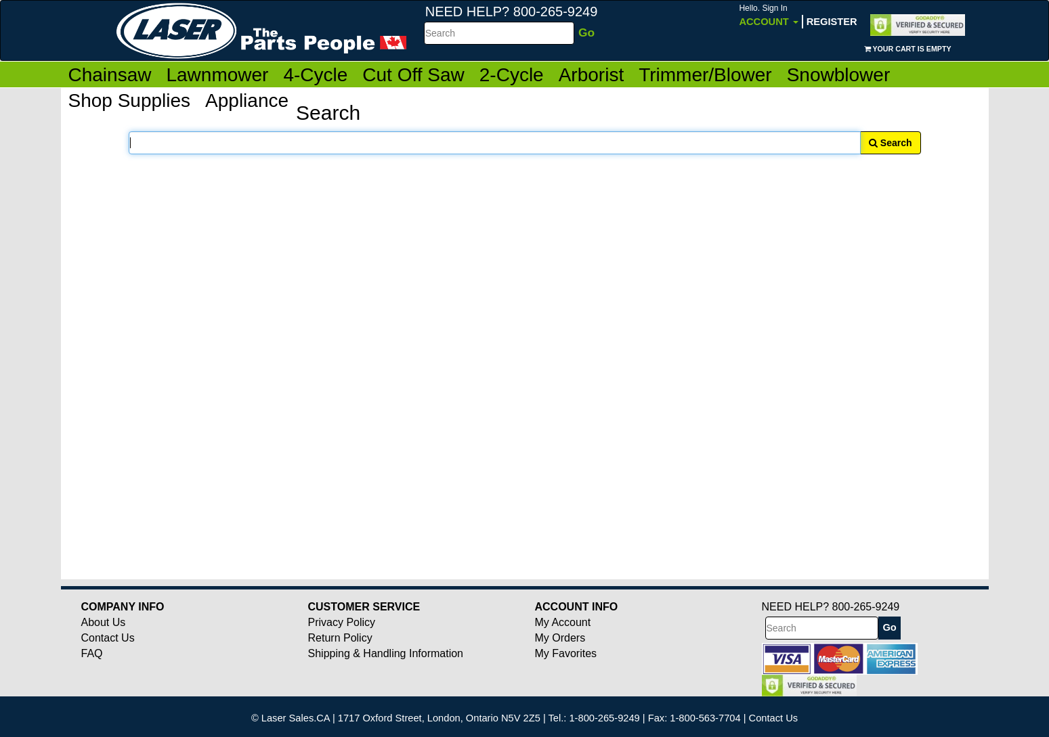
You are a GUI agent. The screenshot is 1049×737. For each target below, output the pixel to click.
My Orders (560, 638)
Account (768, 15)
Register (832, 21)
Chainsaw (110, 74)
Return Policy (340, 638)
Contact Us (108, 638)
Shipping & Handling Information (385, 653)
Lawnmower (217, 74)
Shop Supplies (129, 100)
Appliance (246, 100)
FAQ (92, 653)
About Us (103, 622)
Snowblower (839, 74)
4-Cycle (315, 74)
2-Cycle (511, 74)
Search (890, 142)
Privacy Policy (342, 622)
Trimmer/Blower (705, 74)
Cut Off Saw (413, 74)
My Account (563, 622)
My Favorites (566, 653)
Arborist (591, 74)
